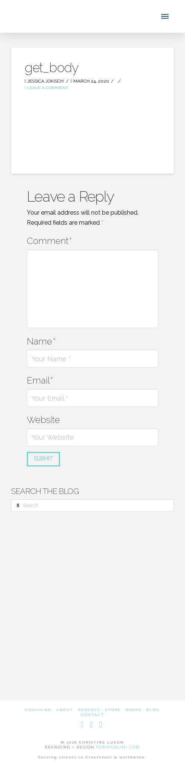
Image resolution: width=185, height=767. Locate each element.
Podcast (89, 710)
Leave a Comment (46, 87)
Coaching (38, 710)
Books (133, 710)
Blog (152, 710)
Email (40, 380)
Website (43, 419)
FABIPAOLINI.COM (118, 747)
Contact (92, 715)
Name (41, 341)
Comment (49, 240)
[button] (165, 16)
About (64, 710)
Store (113, 710)
